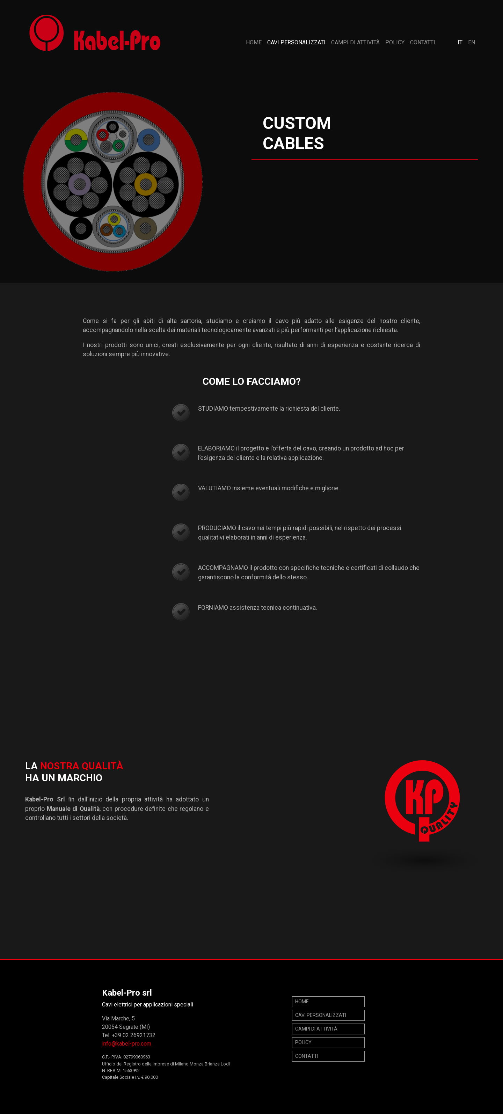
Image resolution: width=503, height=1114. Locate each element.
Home (254, 42)
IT (460, 42)
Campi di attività (355, 42)
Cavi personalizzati (296, 42)
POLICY (394, 42)
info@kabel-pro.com (126, 1043)
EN (471, 42)
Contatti (422, 42)
